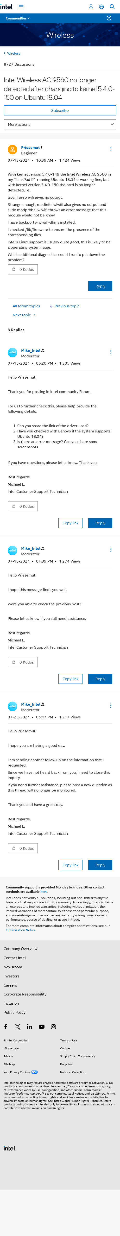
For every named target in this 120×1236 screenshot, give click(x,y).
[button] (110, 149)
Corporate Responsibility (25, 994)
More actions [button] (19, 124)
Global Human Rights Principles (82, 1100)
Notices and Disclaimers (90, 1093)
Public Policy (14, 1012)
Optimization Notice (21, 929)
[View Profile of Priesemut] (32, 147)
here (43, 891)
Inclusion (11, 1003)
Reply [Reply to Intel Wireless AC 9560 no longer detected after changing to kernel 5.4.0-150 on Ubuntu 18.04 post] (100, 286)
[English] (101, 6)
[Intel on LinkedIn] (29, 1027)
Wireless (13, 53)
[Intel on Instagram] (53, 1027)
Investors (11, 976)
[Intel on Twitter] (18, 1027)
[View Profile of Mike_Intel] (32, 350)
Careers (10, 985)
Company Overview (21, 948)
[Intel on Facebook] (6, 1027)
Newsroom (13, 967)
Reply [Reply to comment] (100, 523)
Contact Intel (15, 957)
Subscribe (60, 110)
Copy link (70, 523)
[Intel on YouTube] (42, 1027)
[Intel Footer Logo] (10, 1147)
